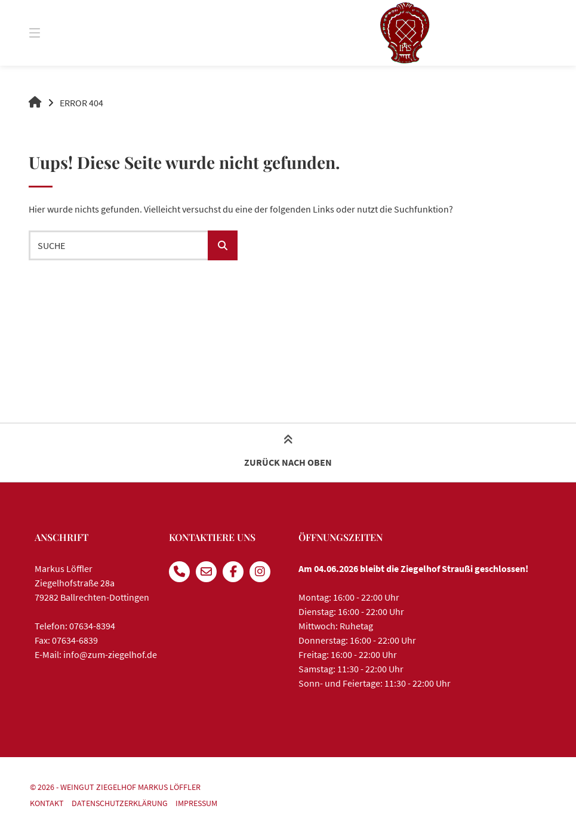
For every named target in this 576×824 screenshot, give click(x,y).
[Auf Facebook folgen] (233, 571)
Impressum (196, 803)
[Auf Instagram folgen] (260, 571)
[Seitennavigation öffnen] (55, 33)
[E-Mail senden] (206, 571)
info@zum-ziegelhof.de (110, 654)
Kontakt (47, 803)
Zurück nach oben (288, 451)
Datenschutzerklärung (120, 803)
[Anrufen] (179, 571)
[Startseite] (404, 33)
